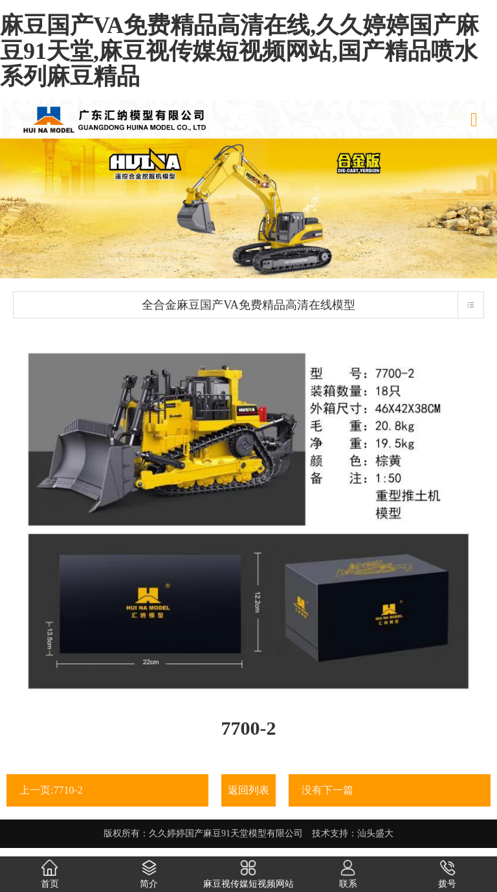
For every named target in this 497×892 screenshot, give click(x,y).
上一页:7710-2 (51, 790)
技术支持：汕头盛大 (352, 833)
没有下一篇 (327, 790)
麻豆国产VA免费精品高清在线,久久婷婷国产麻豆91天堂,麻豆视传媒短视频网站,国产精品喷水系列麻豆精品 (239, 50)
